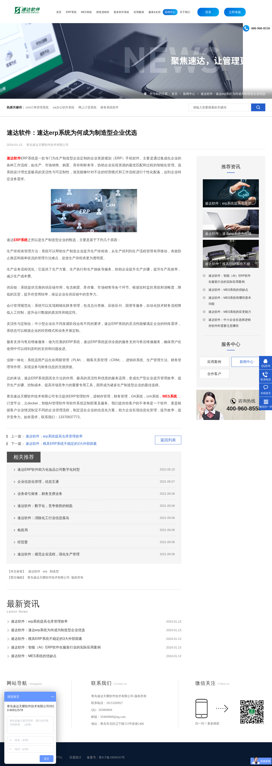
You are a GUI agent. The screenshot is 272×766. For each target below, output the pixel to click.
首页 (175, 93)
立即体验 (235, 12)
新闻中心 (189, 93)
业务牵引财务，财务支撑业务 (39, 494)
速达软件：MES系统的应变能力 (229, 311)
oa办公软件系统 (63, 107)
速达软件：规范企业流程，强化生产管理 (48, 554)
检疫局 (22, 530)
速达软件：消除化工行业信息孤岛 (43, 518)
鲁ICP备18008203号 (112, 757)
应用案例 (214, 362)
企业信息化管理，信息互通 (38, 481)
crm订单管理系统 (37, 107)
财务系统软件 (109, 107)
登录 (208, 12)
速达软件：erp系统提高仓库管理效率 (54, 436)
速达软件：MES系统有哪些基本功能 (229, 300)
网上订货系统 (87, 107)
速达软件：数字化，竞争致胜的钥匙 (45, 506)
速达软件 (34, 571)
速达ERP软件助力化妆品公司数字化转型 (48, 469)
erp (45, 571)
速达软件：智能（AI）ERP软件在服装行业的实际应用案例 (56, 647)
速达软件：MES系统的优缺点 (33, 656)
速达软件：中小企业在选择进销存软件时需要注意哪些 (229, 322)
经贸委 (22, 542)
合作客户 (214, 374)
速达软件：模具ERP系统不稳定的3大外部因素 (61, 443)
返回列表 (168, 440)
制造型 (54, 571)
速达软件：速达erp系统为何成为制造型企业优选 (233, 93)
